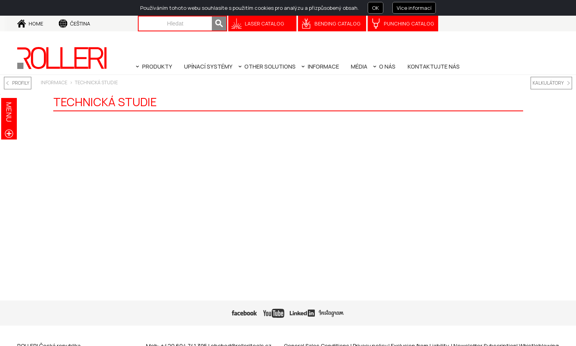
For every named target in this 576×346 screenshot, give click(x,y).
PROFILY (20, 83)
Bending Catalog (337, 23)
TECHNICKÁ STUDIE (96, 82)
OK (375, 7)
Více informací (414, 7)
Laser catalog (264, 23)
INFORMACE (54, 82)
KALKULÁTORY (548, 83)
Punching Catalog (409, 23)
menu (9, 112)
